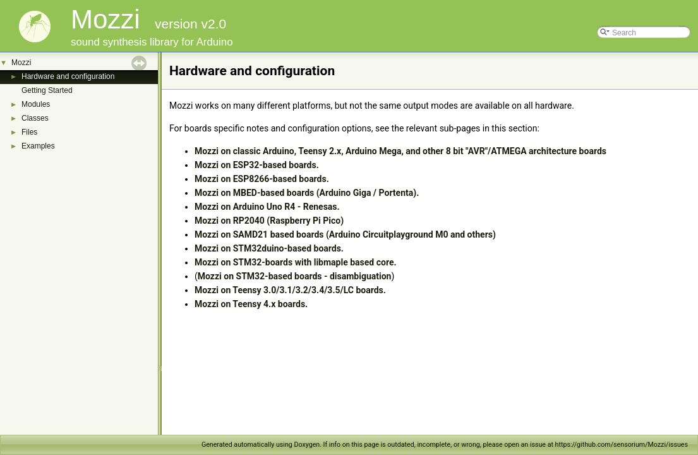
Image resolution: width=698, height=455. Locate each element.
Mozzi (21, 62)
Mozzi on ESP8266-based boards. (262, 179)
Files (29, 132)
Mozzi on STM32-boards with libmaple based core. (296, 262)
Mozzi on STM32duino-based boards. (269, 248)
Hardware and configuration (67, 76)
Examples (38, 146)
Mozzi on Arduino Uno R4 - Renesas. (267, 207)
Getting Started (47, 90)
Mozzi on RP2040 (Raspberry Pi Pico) (269, 220)
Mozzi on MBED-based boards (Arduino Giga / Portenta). (307, 193)
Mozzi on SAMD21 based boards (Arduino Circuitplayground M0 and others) (345, 234)
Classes (35, 118)
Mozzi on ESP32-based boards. (257, 165)
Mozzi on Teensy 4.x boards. (251, 304)
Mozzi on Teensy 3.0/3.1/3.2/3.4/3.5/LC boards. (290, 290)
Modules (35, 104)
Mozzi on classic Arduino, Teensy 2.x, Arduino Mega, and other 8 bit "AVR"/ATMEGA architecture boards (400, 151)
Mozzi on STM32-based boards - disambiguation (295, 276)
